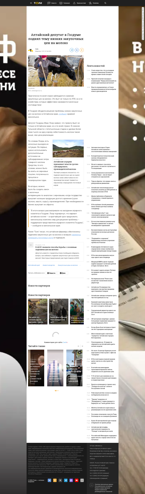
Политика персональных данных (104, 484)
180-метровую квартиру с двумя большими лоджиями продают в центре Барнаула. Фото (103, 321)
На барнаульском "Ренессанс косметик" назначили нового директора (102, 281)
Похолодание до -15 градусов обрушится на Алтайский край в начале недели (103, 344)
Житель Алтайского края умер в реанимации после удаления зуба (103, 409)
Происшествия (81, 3)
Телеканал (66, 3)
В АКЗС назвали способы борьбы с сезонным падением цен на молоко (56, 248)
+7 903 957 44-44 (97, 468)
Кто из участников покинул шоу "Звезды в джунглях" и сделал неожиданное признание (103, 223)
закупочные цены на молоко (68, 265)
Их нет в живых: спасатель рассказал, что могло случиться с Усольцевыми (103, 166)
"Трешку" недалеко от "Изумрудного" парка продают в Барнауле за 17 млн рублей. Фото (103, 401)
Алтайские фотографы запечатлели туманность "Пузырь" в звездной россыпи (102, 429)
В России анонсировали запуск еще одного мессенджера (102, 256)
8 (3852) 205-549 (97, 475)
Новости (53, 3)
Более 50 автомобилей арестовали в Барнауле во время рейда (103, 422)
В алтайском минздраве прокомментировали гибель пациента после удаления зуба (102, 369)
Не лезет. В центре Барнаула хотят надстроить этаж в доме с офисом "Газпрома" (103, 353)
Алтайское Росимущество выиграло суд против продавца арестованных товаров (102, 289)
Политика (96, 3)
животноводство (49, 265)
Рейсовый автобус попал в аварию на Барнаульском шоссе (104, 394)
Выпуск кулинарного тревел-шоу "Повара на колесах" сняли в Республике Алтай (103, 386)
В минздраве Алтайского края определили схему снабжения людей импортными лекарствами (104, 249)
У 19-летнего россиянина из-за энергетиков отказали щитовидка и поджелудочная (103, 378)
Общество (38, 51)
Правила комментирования (102, 488)
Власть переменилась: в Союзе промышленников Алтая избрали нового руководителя (103, 89)
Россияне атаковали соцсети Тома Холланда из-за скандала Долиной (104, 415)
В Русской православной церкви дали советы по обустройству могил (103, 361)
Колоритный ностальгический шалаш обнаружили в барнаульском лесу (102, 158)
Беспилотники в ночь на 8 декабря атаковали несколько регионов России (104, 232)
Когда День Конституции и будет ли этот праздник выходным (103, 328)
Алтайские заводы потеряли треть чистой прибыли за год (104, 296)
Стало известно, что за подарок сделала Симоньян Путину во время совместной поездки (36, 371)
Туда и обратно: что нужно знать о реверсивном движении (103, 182)
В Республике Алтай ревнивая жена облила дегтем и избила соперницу (102, 207)
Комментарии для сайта (56, 342)
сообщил (63, 114)
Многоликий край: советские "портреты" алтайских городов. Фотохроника (102, 336)
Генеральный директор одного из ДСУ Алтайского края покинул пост (103, 312)
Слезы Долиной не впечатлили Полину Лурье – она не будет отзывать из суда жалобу (102, 175)
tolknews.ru (98, 446)
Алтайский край (34, 265)
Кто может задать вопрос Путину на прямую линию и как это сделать (103, 272)
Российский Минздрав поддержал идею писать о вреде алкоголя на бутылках (104, 438)
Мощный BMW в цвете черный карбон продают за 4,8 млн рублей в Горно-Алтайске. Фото (103, 264)
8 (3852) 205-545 (97, 473)
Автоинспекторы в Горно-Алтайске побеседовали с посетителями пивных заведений (104, 149)
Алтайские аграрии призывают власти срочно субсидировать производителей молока (66, 165)
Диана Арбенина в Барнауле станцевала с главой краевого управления (102, 198)
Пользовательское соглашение (103, 486)
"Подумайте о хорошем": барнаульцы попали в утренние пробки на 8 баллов (103, 240)
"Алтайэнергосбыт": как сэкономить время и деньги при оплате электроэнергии (103, 215)
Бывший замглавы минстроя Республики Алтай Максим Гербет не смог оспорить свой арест (104, 304)
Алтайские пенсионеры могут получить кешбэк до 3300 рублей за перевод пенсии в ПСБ (104, 190)
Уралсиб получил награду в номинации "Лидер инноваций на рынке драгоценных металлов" (55, 371)
